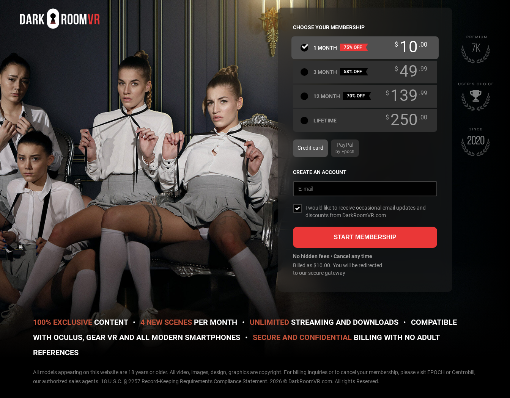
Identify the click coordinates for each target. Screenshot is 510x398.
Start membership (365, 237)
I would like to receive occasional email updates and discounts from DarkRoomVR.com (365, 211)
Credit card (310, 148)
